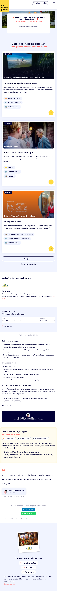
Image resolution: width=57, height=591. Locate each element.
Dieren (17, 583)
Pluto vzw (13, 431)
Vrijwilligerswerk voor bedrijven (26, 537)
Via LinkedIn (28, 422)
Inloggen (18, 566)
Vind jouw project (40, 3)
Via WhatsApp (28, 426)
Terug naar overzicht (28, 176)
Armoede (18, 580)
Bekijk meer (28, 171)
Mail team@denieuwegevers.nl (25, 551)
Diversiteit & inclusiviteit (23, 586)
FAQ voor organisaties (22, 534)
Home (3, 431)
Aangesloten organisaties (24, 540)
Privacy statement (21, 557)
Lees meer (9, 496)
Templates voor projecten (24, 568)
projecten (8, 431)
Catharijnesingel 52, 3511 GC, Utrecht (28, 549)
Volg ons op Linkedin (22, 554)
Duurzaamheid (20, 588)
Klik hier (35, 247)
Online (17, 577)
